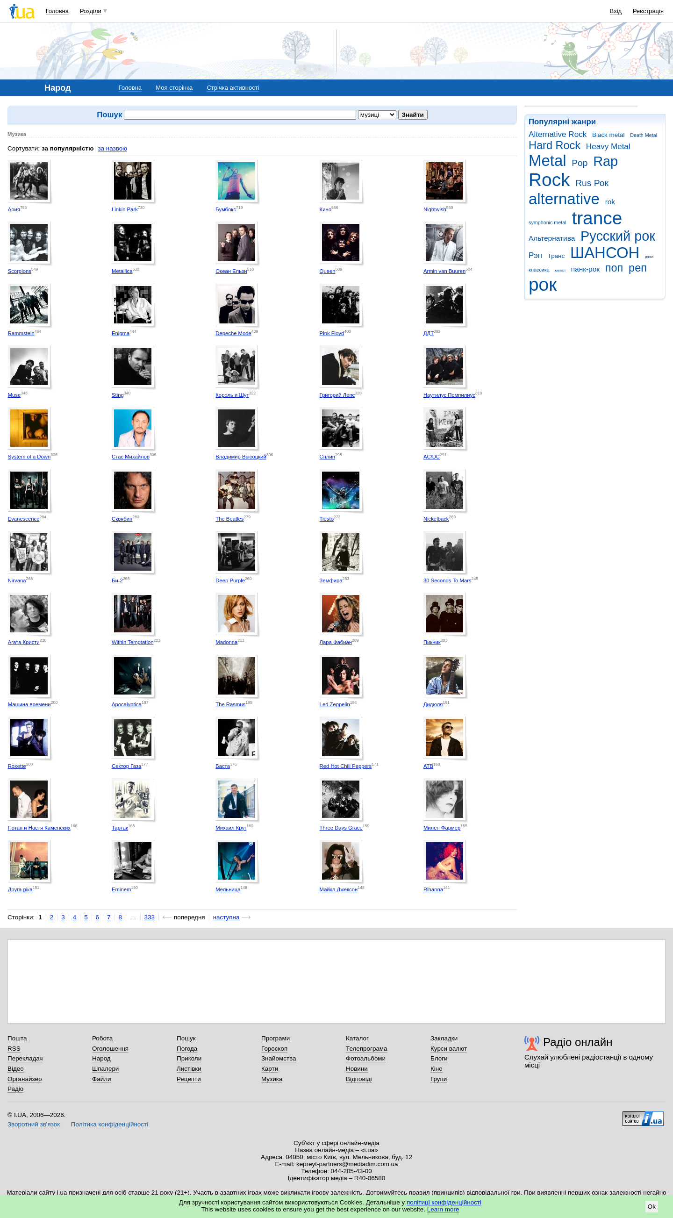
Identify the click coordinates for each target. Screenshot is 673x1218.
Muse (14, 395)
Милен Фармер (441, 828)
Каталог (357, 1038)
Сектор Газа (126, 766)
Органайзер (24, 1078)
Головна (57, 10)
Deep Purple (230, 580)
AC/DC (431, 456)
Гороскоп (274, 1048)
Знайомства (278, 1058)
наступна (226, 917)
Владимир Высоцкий (240, 456)
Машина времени (29, 704)
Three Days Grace (341, 828)
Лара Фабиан (336, 642)
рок (543, 284)
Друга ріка (20, 889)
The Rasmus (230, 704)
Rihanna (433, 889)
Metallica (122, 271)
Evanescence (24, 519)
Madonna (226, 642)
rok (610, 202)
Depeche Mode (233, 333)
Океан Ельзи (231, 271)
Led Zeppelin (335, 704)
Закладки (444, 1038)
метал (560, 270)
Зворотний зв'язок (33, 1124)
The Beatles (229, 519)
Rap (605, 161)
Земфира (331, 580)
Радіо (15, 1088)
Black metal (608, 134)
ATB (428, 766)
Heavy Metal (608, 146)
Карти (269, 1068)
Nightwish (434, 209)
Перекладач (25, 1058)
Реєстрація (648, 10)
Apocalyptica (127, 704)
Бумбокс (225, 209)
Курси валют (448, 1048)
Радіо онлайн (578, 1042)
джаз (649, 257)
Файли (101, 1078)
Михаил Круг (230, 828)
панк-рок (585, 269)
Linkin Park (125, 209)
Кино (325, 209)
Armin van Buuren (444, 271)
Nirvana (17, 580)
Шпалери (105, 1068)
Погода (187, 1048)
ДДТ (428, 333)
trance (597, 218)
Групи (438, 1078)
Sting (118, 395)
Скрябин (122, 519)
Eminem (121, 889)
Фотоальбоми (366, 1058)
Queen (328, 271)
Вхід (616, 10)
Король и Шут (232, 395)
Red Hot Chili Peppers (346, 766)
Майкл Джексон (339, 889)
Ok (652, 1206)
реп (638, 268)
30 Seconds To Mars (447, 580)
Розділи (90, 10)
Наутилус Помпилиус (449, 395)
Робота (102, 1038)
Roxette (17, 766)
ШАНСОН (604, 252)
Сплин (327, 456)
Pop (579, 163)
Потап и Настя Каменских (39, 828)
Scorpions (19, 271)
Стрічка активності (233, 87)
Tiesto (327, 519)
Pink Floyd (332, 333)
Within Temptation (132, 642)
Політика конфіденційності (109, 1124)
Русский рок (617, 236)
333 (149, 917)
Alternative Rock (558, 134)
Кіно (436, 1068)
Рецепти (189, 1078)
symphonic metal (547, 222)
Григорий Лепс (337, 395)
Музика (271, 1078)
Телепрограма (366, 1048)
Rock (549, 180)
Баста (222, 766)
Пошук (186, 1038)
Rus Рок (592, 183)
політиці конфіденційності (444, 1202)
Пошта (17, 1038)
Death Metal (643, 135)
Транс (556, 255)
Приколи (189, 1058)
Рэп (535, 255)
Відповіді (359, 1078)
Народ (101, 1058)
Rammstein (21, 333)
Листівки (189, 1068)
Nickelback (436, 519)
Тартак (120, 828)
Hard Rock (554, 145)
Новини (357, 1068)
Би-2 (117, 580)
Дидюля (433, 704)
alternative (564, 199)
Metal (547, 160)
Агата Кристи (24, 642)
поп (614, 268)
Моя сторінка (174, 87)
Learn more (443, 1209)
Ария (14, 209)
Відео (15, 1068)
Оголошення (110, 1048)
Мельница (227, 889)
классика (539, 269)
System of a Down (29, 456)
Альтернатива (552, 238)
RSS (14, 1048)
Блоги (439, 1058)
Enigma (120, 333)
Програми (275, 1038)
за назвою (112, 148)
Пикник (432, 642)
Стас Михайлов (131, 456)
